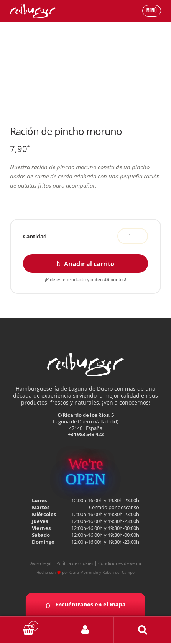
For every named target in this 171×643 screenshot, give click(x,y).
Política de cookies (74, 563)
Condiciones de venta (119, 563)
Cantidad (35, 236)
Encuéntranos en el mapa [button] (85, 605)
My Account (85, 630)
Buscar (142, 630)
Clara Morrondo (83, 572)
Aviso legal (40, 563)
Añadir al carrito (89, 264)
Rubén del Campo (118, 572)
